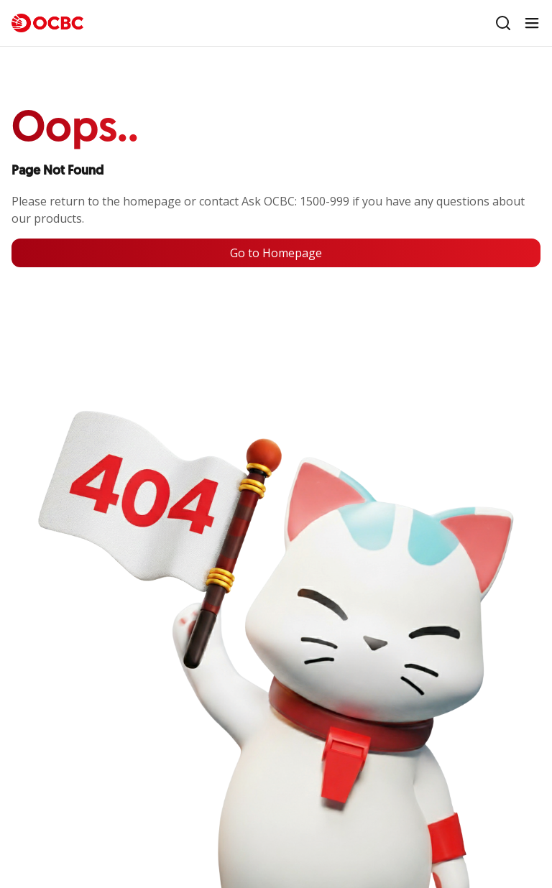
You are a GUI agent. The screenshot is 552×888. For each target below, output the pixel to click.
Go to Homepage (276, 253)
